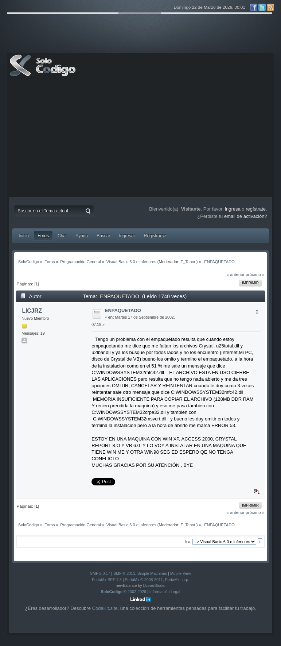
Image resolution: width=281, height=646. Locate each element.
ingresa (233, 209)
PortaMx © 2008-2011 (144, 579)
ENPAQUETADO (123, 310)
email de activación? (245, 216)
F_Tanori (188, 261)
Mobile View (180, 573)
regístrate (256, 209)
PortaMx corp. (177, 579)
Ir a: (188, 541)
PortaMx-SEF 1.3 (107, 579)
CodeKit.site (105, 608)
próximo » (255, 274)
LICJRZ (32, 311)
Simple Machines (152, 573)
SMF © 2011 (124, 573)
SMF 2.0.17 (100, 573)
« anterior (235, 274)
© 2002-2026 (124, 591)
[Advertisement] (140, 138)
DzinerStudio (154, 585)
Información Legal (164, 591)
